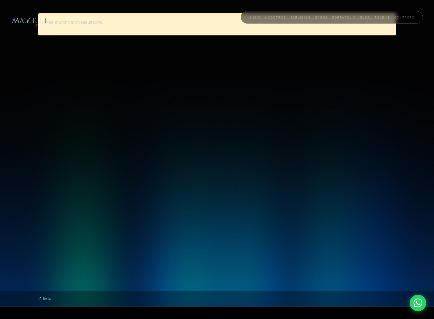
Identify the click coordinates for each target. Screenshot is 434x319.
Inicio (44, 298)
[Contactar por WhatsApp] (418, 303)
